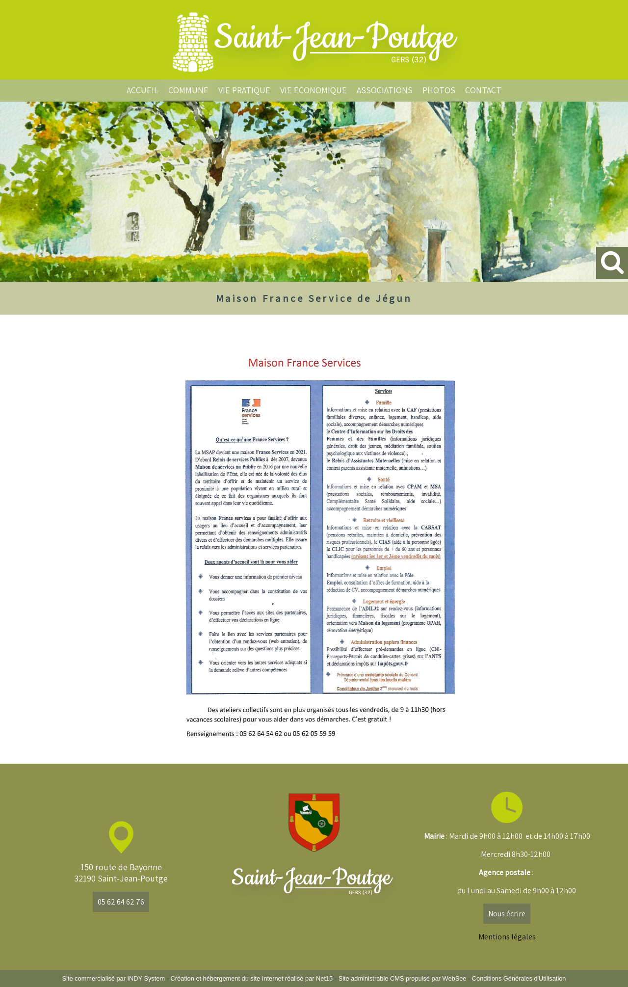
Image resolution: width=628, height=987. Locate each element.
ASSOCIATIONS (385, 90)
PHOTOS (438, 90)
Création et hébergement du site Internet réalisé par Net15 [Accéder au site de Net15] (251, 978)
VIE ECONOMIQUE (313, 90)
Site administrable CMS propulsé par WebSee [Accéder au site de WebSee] (403, 978)
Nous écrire (506, 913)
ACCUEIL (142, 90)
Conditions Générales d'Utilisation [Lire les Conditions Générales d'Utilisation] (519, 978)
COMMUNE (188, 90)
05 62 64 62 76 (121, 902)
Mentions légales (507, 937)
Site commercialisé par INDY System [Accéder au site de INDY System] (113, 978)
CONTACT (483, 90)
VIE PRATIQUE (244, 90)
